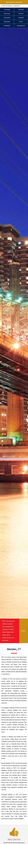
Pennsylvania (7, 17)
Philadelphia (7, 25)
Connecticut (7, 9)
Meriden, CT (17, 6)
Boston (21, 21)
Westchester (7, 21)
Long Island (21, 9)
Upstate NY (21, 17)
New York (21, 13)
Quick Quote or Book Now (14, 2)
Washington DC (21, 25)
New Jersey (7, 13)
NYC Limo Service (7, 6)
